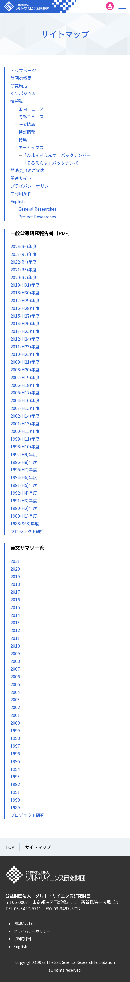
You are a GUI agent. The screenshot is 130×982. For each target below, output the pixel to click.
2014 (15, 615)
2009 (15, 653)
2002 (15, 707)
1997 (15, 745)
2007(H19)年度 (25, 377)
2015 (15, 607)
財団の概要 (21, 78)
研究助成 (18, 86)
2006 (15, 676)
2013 (15, 622)
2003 (15, 699)
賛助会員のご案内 (27, 170)
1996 (15, 753)
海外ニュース (31, 116)
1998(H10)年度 (25, 446)
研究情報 (26, 124)
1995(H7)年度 (23, 469)
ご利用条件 (21, 193)
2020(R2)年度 (23, 277)
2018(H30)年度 (25, 292)
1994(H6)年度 (23, 477)
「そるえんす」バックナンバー (52, 163)
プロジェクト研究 (27, 531)
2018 (15, 584)
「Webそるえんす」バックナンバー (56, 155)
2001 (15, 715)
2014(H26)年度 (25, 323)
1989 (15, 807)
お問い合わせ (24, 923)
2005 (15, 684)
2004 (15, 692)
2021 (15, 561)
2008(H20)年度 (25, 369)
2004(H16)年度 (25, 400)
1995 (15, 761)
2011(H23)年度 (25, 346)
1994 (15, 769)
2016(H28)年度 (25, 308)
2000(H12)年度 (25, 431)
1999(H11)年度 (25, 439)
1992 (15, 784)
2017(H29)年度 (25, 300)
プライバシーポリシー (31, 186)
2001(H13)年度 (25, 423)
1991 (15, 792)
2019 (15, 576)
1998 (15, 738)
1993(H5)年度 (23, 485)
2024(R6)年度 (23, 246)
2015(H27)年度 (25, 316)
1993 (15, 776)
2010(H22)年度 (25, 354)
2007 (15, 668)
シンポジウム (23, 93)
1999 (15, 730)
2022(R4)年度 (23, 262)
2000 (15, 722)
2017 (15, 591)
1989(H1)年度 (23, 516)
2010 (15, 645)
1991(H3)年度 (23, 500)
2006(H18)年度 (25, 385)
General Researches (37, 209)
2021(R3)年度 (23, 269)
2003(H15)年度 (25, 408)
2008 (15, 661)
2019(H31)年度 (25, 285)
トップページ (23, 70)
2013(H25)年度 (25, 331)
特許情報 (26, 132)
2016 (15, 599)
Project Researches (37, 216)
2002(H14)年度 (25, 416)
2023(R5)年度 (23, 254)
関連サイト (21, 178)
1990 (15, 799)
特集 (22, 139)
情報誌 (16, 101)
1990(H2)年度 (23, 508)
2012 (15, 630)
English (17, 201)
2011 (15, 638)
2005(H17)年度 (25, 392)
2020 (15, 568)
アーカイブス (31, 147)
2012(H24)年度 (25, 339)
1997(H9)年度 (23, 454)
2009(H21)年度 (25, 362)
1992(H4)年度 (23, 493)
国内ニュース (31, 109)
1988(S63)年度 (24, 523)
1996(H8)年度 (23, 462)
